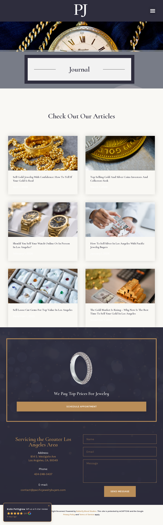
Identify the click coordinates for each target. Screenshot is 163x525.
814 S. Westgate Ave (43, 456)
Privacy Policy (69, 514)
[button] (153, 11)
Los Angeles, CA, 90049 (43, 460)
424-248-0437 (43, 474)
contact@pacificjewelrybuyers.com (43, 490)
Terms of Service (86, 514)
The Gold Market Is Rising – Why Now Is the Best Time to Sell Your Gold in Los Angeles (119, 311)
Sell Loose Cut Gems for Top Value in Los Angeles (42, 310)
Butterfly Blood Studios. (86, 511)
